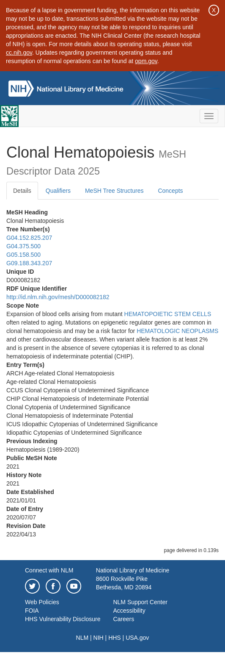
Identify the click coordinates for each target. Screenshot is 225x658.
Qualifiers (58, 190)
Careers (123, 619)
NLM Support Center (140, 602)
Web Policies (42, 602)
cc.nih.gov (19, 52)
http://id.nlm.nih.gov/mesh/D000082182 (58, 297)
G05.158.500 (23, 254)
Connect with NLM (49, 570)
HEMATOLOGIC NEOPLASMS (177, 331)
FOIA (32, 610)
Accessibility (129, 610)
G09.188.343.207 (29, 263)
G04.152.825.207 (29, 237)
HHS (114, 637)
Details (22, 190)
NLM (82, 637)
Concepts (170, 190)
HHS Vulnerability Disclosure (62, 619)
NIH (98, 637)
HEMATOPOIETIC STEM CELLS (167, 314)
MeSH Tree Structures (114, 190)
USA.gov (137, 637)
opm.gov (146, 61)
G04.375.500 (23, 246)
